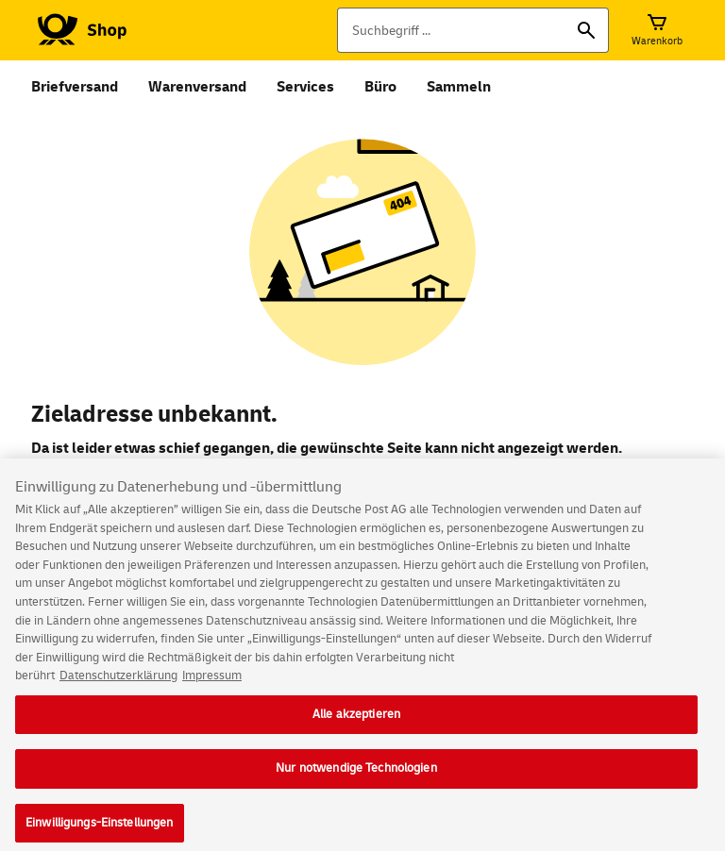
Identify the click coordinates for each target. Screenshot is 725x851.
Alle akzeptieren (356, 721)
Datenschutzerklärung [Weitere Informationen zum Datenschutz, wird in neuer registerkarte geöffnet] (118, 683)
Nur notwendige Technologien (356, 775)
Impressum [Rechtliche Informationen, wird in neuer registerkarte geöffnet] (212, 683)
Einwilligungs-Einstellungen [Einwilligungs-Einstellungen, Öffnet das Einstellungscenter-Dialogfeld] (99, 830)
